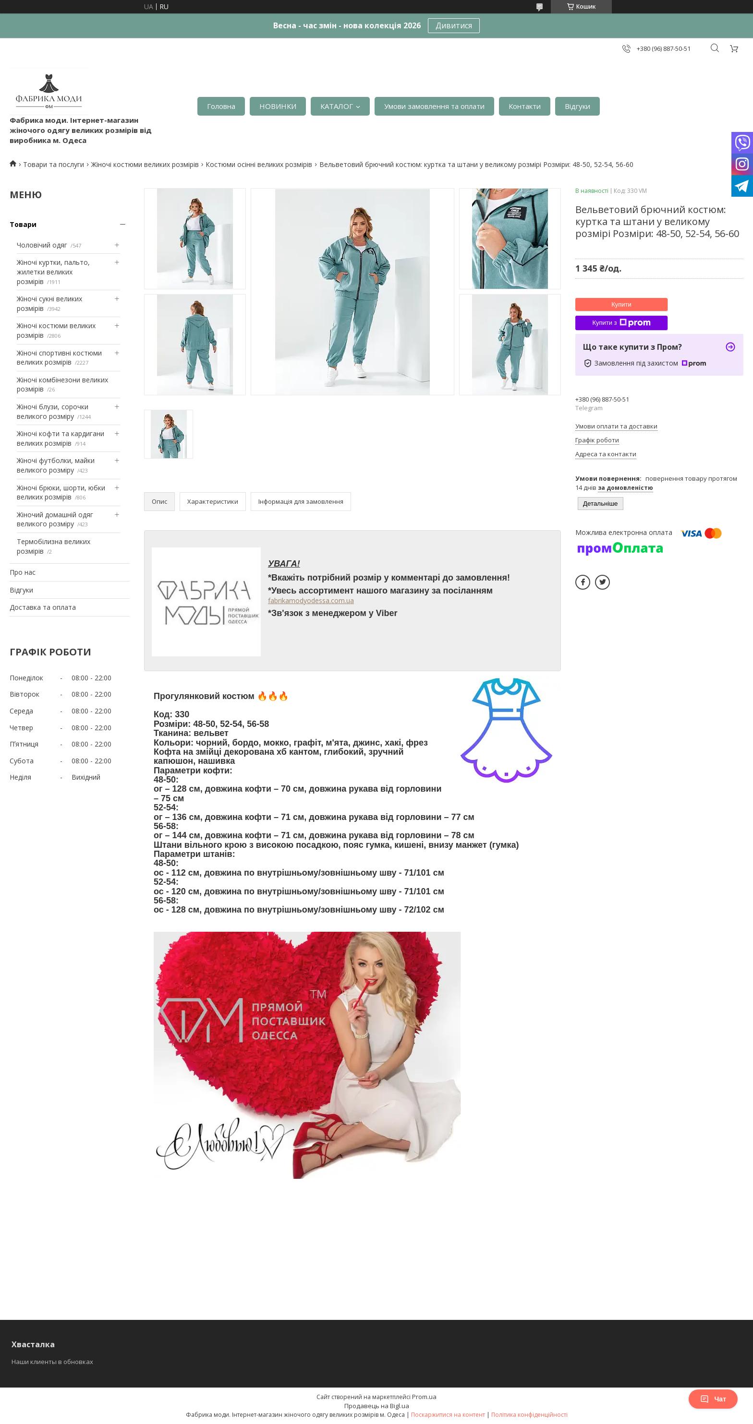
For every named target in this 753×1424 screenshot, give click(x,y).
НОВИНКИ (277, 106)
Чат (713, 1399)
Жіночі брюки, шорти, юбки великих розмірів (61, 492)
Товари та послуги (53, 164)
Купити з (621, 323)
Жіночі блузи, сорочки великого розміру (52, 411)
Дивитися (454, 25)
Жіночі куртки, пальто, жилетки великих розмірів (53, 271)
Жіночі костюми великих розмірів (145, 164)
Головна (221, 106)
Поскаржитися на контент (448, 1415)
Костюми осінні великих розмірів (259, 164)
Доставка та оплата (43, 607)
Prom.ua (424, 1396)
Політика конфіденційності (529, 1415)
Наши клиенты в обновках (52, 1361)
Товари (23, 224)
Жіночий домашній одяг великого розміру (55, 519)
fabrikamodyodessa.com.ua (311, 600)
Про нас (23, 572)
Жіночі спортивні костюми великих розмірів (59, 357)
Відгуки (577, 106)
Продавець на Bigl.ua (376, 1405)
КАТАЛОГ (336, 106)
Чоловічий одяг (42, 244)
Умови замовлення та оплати (434, 106)
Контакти (525, 106)
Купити (621, 304)
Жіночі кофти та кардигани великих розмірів (60, 438)
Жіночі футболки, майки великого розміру (56, 465)
